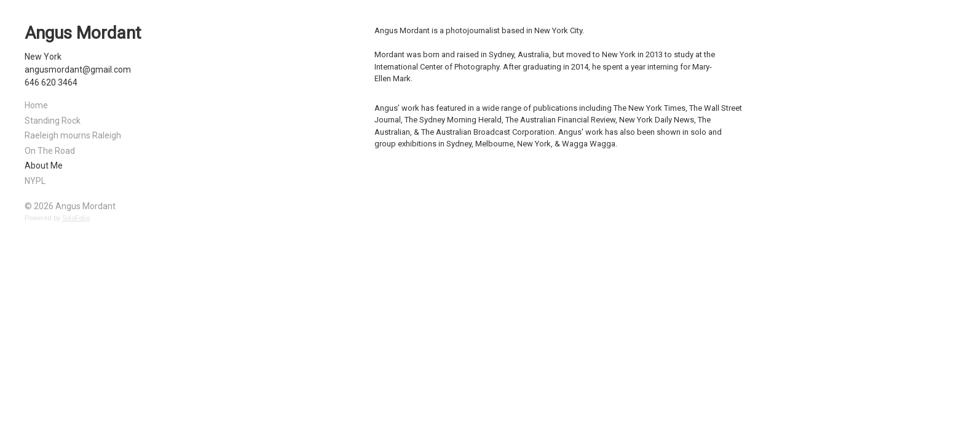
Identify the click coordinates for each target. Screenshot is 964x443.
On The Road (50, 151)
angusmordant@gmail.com (78, 69)
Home (36, 105)
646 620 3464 (51, 82)
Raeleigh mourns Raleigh (73, 135)
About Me (44, 165)
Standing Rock (53, 121)
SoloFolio (76, 218)
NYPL (35, 181)
